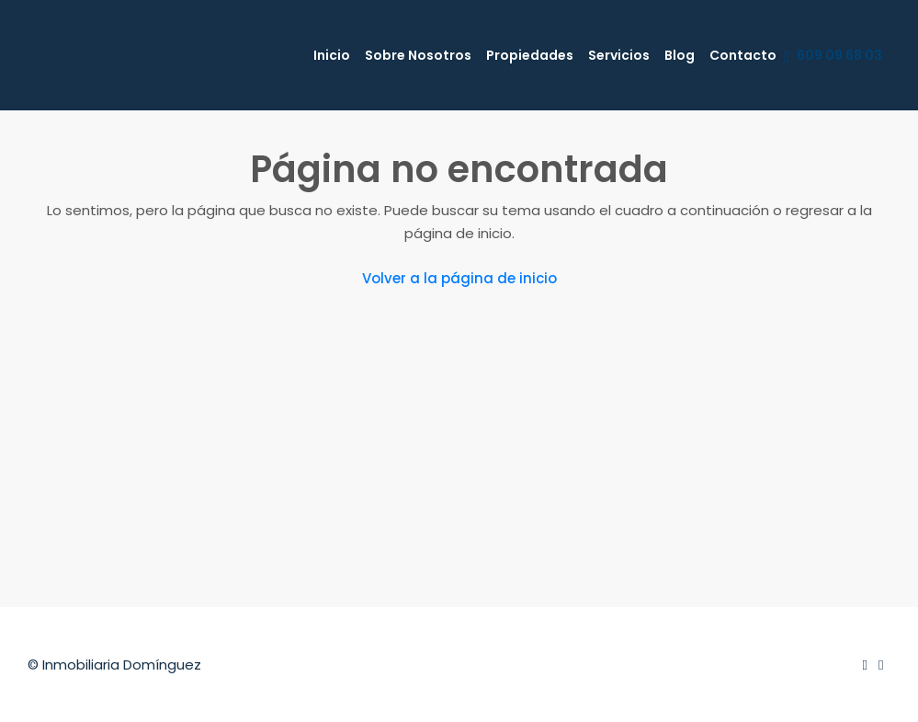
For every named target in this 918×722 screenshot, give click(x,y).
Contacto (742, 55)
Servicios (619, 55)
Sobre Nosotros (418, 55)
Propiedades (529, 55)
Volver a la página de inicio (459, 278)
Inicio (331, 55)
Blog (679, 55)
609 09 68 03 (833, 56)
